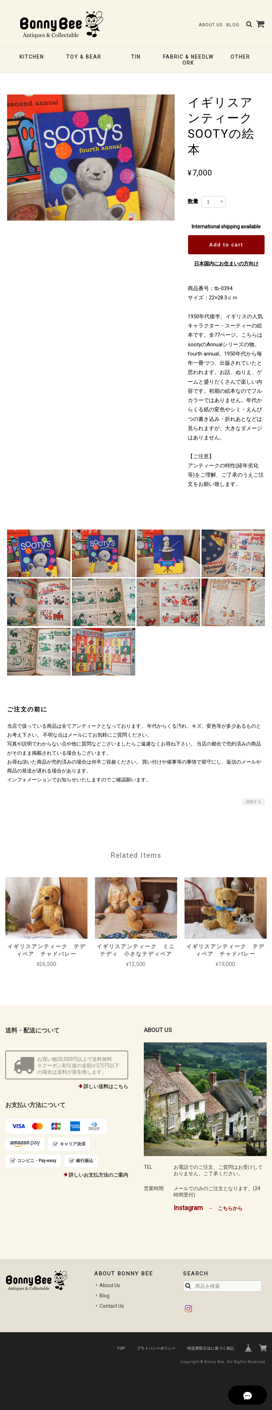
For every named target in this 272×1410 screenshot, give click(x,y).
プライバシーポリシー (156, 1348)
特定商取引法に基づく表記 (210, 1348)
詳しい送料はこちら (106, 1086)
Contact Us (112, 1306)
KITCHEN (31, 57)
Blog (232, 24)
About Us (210, 24)
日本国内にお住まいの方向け (226, 263)
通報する (253, 801)
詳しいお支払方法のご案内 (98, 1175)
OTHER (240, 57)
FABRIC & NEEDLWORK (188, 60)
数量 (193, 201)
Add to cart (226, 245)
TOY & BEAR (83, 57)
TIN (136, 57)
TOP (121, 1348)
